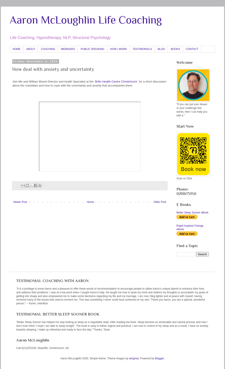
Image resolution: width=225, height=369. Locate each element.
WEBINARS (68, 49)
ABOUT (30, 49)
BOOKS (175, 49)
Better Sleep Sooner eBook (192, 212)
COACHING (48, 49)
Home (90, 202)
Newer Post (20, 202)
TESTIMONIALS (142, 49)
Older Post (160, 202)
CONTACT (192, 49)
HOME (16, 49)
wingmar (134, 358)
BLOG (161, 49)
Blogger (159, 358)
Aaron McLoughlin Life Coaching (86, 20)
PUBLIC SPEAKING (92, 49)
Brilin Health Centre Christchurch (116, 81)
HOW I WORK (118, 49)
